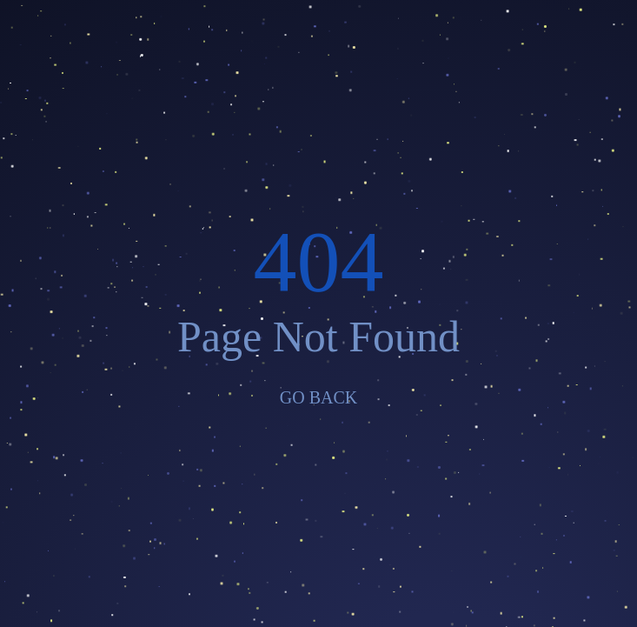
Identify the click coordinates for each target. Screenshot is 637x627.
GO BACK (318, 397)
